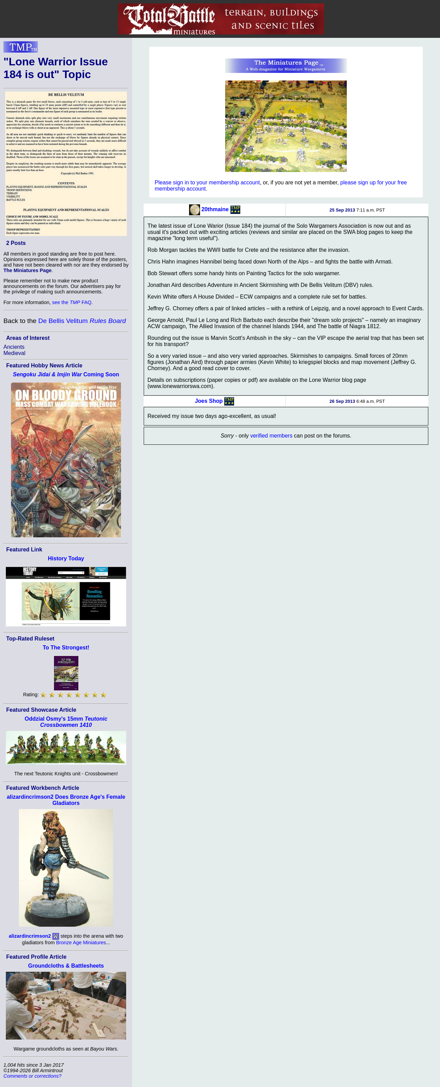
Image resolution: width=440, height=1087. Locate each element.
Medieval (14, 353)
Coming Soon (66, 374)
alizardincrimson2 (30, 936)
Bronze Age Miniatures (81, 942)
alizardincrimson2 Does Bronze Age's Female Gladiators (66, 800)
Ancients (13, 347)
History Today (66, 558)
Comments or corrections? (32, 1076)
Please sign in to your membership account (207, 182)
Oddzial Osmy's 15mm (66, 722)
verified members (271, 436)
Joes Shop (209, 400)
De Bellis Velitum (82, 320)
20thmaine (215, 209)
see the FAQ (71, 302)
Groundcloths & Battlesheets (66, 966)
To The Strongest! (66, 647)
